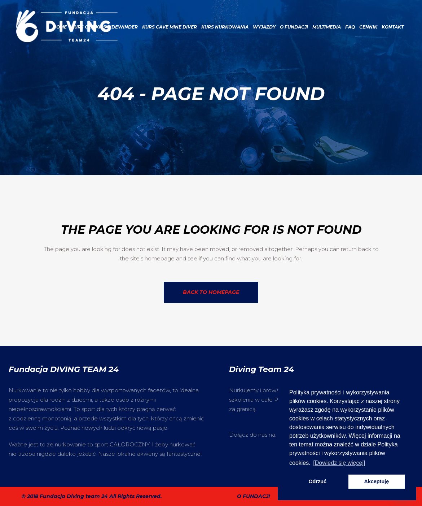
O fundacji (253, 496)
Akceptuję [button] (376, 481)
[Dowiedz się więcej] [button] (339, 463)
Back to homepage (211, 292)
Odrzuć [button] (317, 481)
